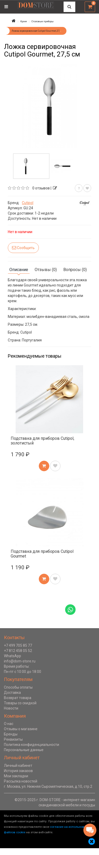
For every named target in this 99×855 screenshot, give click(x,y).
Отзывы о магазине (21, 729)
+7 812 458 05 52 (18, 651)
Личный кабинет (18, 765)
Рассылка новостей (20, 781)
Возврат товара (17, 698)
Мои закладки (16, 776)
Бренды (10, 734)
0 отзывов (41, 188)
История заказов (18, 771)
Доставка (12, 692)
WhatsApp (12, 656)
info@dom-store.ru (19, 661)
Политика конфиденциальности (31, 745)
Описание (18, 269)
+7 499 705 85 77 (18, 645)
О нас (8, 724)
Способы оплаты (18, 687)
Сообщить (23, 247)
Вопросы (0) (75, 269)
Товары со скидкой (20, 703)
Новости (11, 708)
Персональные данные (24, 750)
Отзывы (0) (46, 269)
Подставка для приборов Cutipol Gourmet (42, 554)
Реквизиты (13, 739)
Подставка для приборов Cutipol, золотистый (42, 441)
